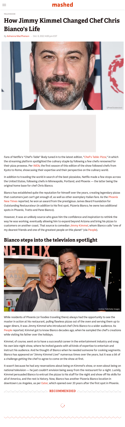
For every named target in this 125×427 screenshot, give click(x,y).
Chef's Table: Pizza (95, 157)
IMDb (36, 165)
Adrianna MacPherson (18, 36)
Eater (44, 383)
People (92, 230)
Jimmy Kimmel (79, 225)
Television (9, 14)
